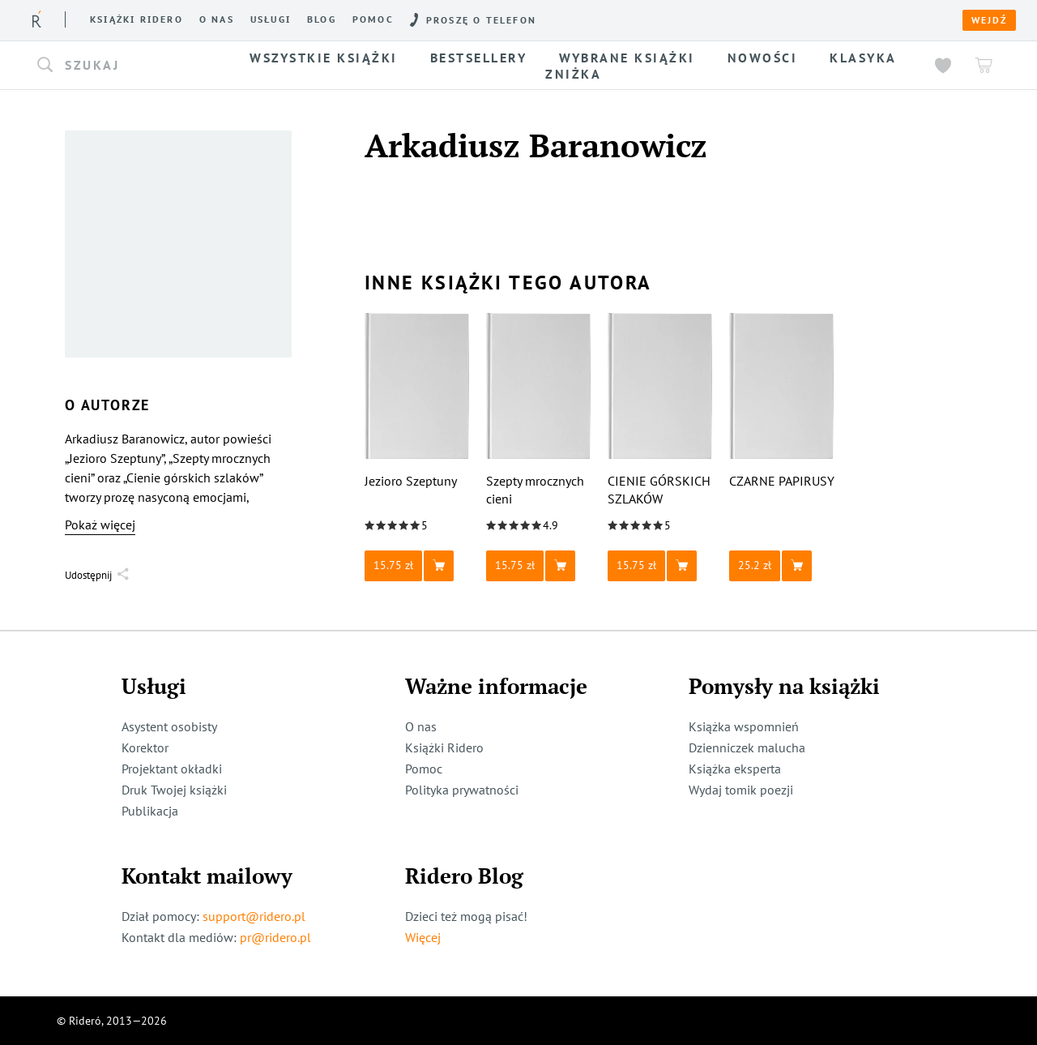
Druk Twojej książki (174, 790)
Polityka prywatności (461, 790)
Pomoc (373, 19)
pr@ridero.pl (275, 937)
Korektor (145, 747)
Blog (321, 19)
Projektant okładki (172, 768)
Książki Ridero (444, 747)
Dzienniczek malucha (747, 747)
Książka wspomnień (744, 726)
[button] (128, 66)
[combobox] (128, 66)
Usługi (270, 19)
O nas (216, 19)
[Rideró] (36, 19)
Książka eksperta (735, 768)
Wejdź (989, 20)
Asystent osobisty (169, 726)
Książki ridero (136, 19)
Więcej (423, 937)
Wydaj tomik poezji (741, 790)
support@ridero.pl (254, 916)
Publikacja (150, 811)
